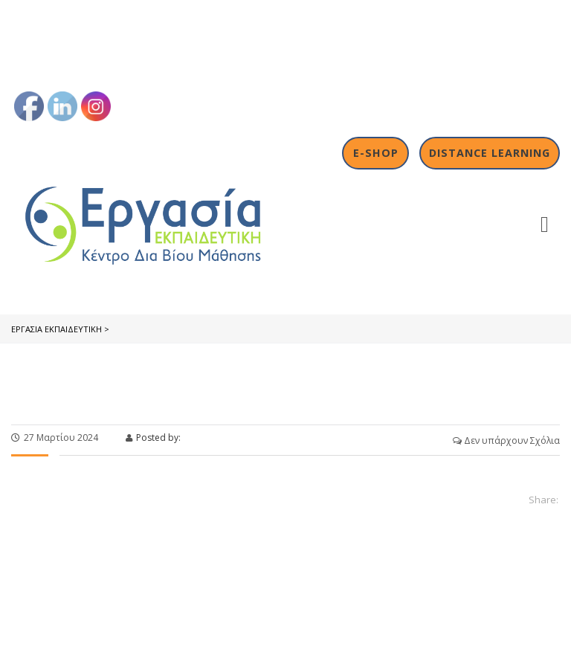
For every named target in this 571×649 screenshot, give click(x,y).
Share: (543, 499)
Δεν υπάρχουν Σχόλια (506, 440)
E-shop (376, 153)
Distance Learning (489, 153)
